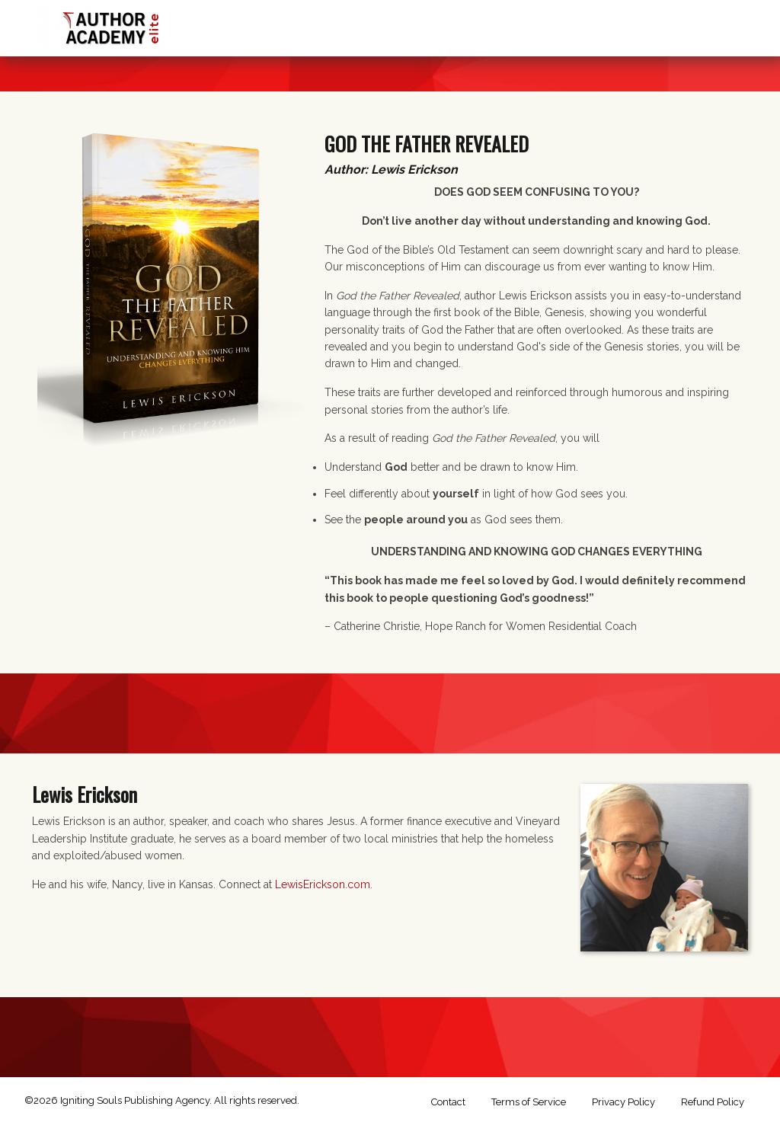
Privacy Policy (623, 1102)
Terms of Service (528, 1102)
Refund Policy (712, 1102)
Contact (448, 1102)
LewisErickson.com (322, 884)
